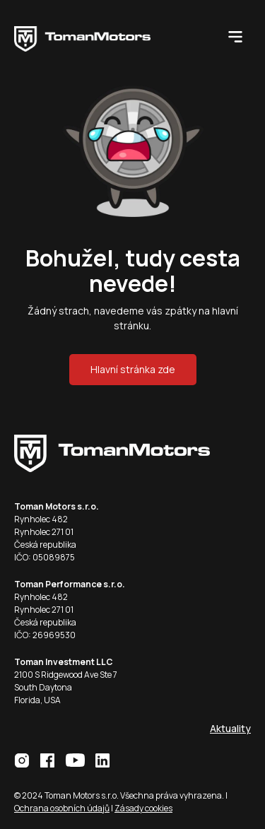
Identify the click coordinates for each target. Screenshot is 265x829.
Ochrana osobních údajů (62, 808)
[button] (235, 36)
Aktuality (230, 728)
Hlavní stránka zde (132, 369)
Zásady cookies (143, 808)
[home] (111, 35)
